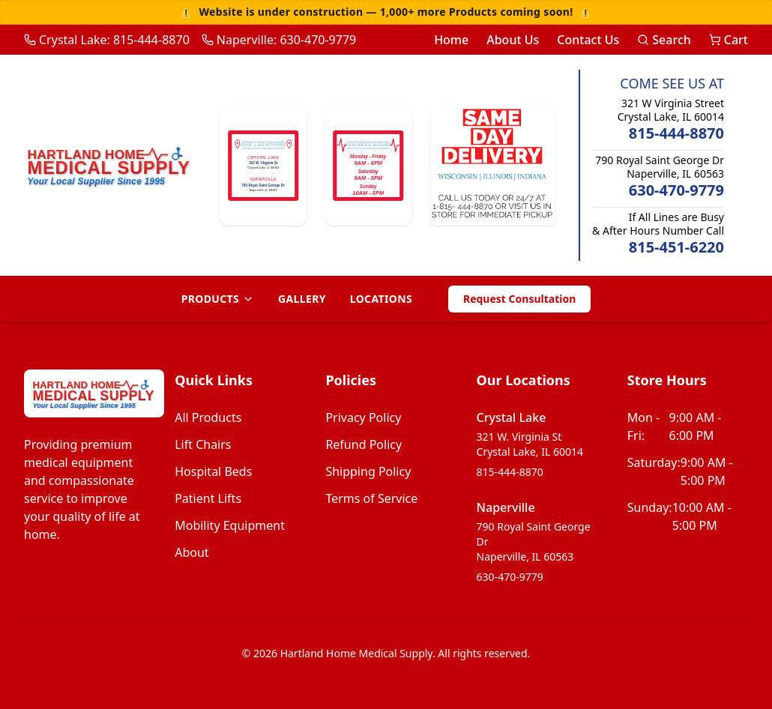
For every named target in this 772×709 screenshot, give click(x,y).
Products (217, 299)
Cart (728, 39)
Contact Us (588, 39)
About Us (512, 39)
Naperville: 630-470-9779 (279, 39)
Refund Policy (363, 444)
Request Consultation (519, 299)
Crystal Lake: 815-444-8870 (107, 39)
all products (208, 417)
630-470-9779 (676, 190)
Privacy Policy (363, 417)
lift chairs (203, 444)
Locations (381, 299)
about (191, 552)
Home (451, 39)
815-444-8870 (676, 133)
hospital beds (213, 471)
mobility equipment (230, 525)
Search (663, 39)
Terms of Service (371, 498)
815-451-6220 (676, 247)
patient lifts (208, 498)
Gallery (302, 299)
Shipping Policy (368, 471)
